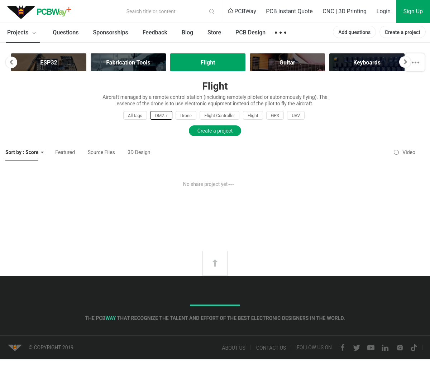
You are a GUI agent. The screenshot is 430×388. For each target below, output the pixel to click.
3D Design (139, 152)
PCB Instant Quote (289, 11)
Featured (65, 152)
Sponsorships (110, 32)
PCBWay (242, 11)
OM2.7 (161, 115)
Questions (65, 32)
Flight (253, 115)
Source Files (101, 152)
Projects (22, 33)
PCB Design (250, 32)
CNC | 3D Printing (344, 11)
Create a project (402, 32)
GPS (275, 115)
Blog (187, 32)
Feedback (155, 32)
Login (384, 11)
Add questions (354, 32)
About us (233, 348)
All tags (135, 115)
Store (214, 32)
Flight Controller (219, 115)
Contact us (271, 348)
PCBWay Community (41, 11)
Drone (186, 115)
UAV (296, 115)
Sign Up (413, 11)
